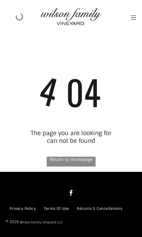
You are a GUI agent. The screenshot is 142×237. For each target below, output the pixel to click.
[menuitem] (23, 209)
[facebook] (71, 194)
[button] (133, 17)
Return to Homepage (71, 159)
